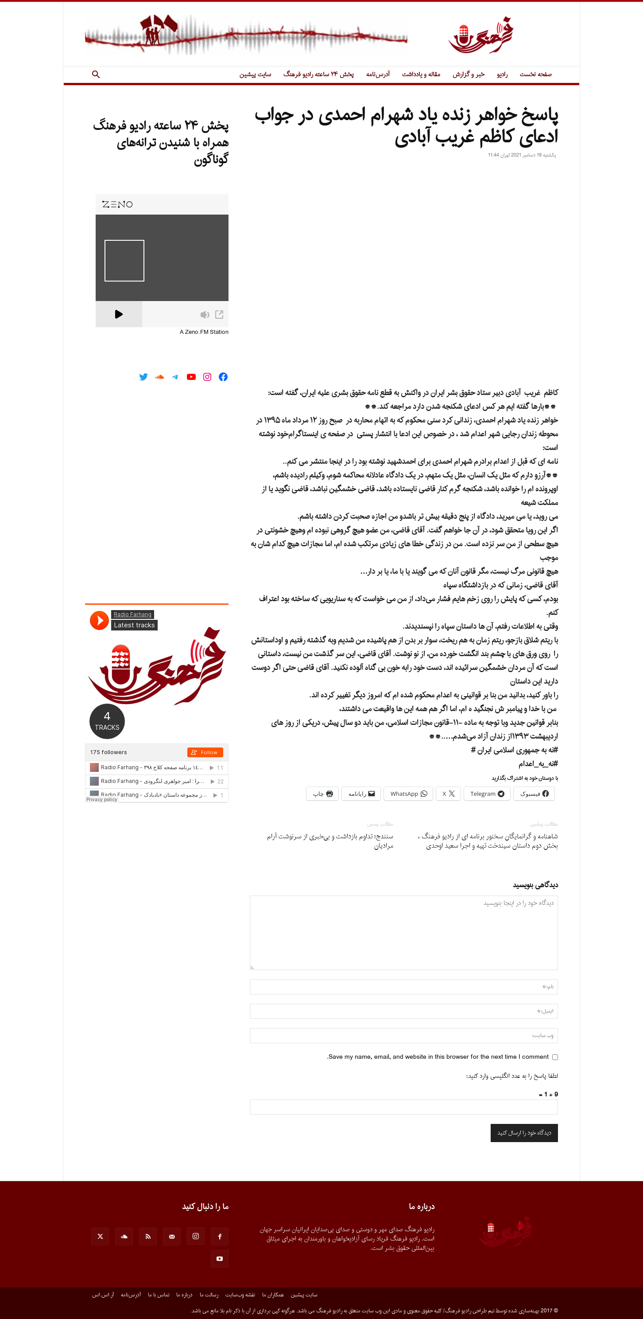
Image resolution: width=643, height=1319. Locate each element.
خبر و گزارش (468, 75)
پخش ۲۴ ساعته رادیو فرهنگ (318, 75)
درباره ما (184, 1295)
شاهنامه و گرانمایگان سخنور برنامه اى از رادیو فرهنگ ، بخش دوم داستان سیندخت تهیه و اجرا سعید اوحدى (488, 841)
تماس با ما (158, 1295)
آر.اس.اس (103, 1295)
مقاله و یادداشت (421, 75)
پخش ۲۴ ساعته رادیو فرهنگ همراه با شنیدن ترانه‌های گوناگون (161, 143)
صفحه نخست (536, 75)
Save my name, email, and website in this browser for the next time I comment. (438, 1057)
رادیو (502, 75)
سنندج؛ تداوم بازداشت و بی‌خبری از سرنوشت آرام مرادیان (330, 841)
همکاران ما (273, 1295)
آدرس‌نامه (378, 75)
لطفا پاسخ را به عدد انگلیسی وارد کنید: (512, 1076)
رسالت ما (209, 1295)
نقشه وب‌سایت (240, 1295)
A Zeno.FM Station (204, 332)
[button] (95, 75)
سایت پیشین (255, 75)
